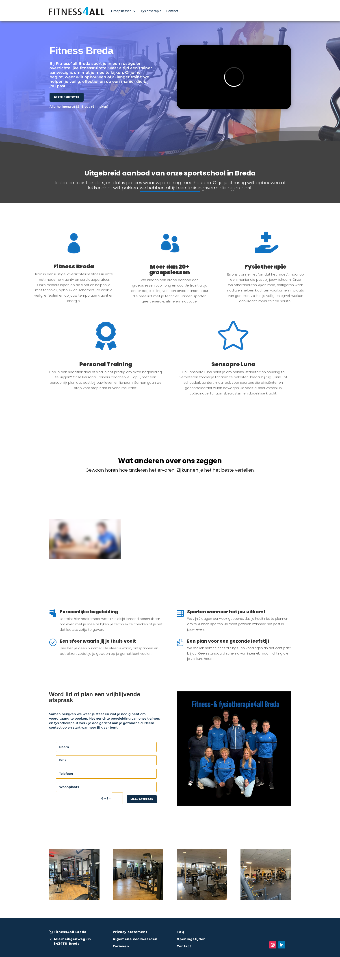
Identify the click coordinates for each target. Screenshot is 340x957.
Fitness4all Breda (70, 932)
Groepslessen (121, 11)
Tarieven (121, 946)
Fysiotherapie (151, 11)
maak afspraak (141, 799)
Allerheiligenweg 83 (72, 939)
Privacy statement (130, 932)
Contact (172, 11)
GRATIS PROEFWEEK (66, 97)
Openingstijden (191, 939)
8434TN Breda (67, 944)
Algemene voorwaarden (135, 939)
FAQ (180, 932)
